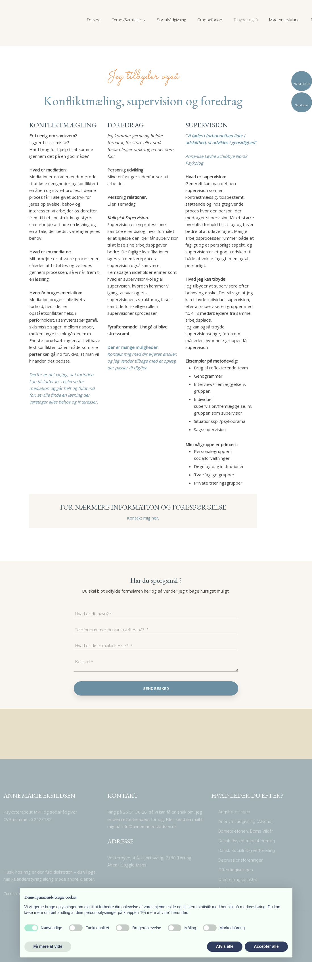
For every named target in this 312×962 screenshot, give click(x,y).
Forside (93, 19)
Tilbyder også (246, 19)
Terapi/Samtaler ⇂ (129, 19)
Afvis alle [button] (224, 946)
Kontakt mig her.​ (143, 518)
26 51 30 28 (134, 812)
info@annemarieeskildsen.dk (149, 826)
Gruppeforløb (209, 19)
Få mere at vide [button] (47, 946)
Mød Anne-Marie (284, 19)
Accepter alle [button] (266, 946)
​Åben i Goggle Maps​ (126, 865)
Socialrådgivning (171, 19)
